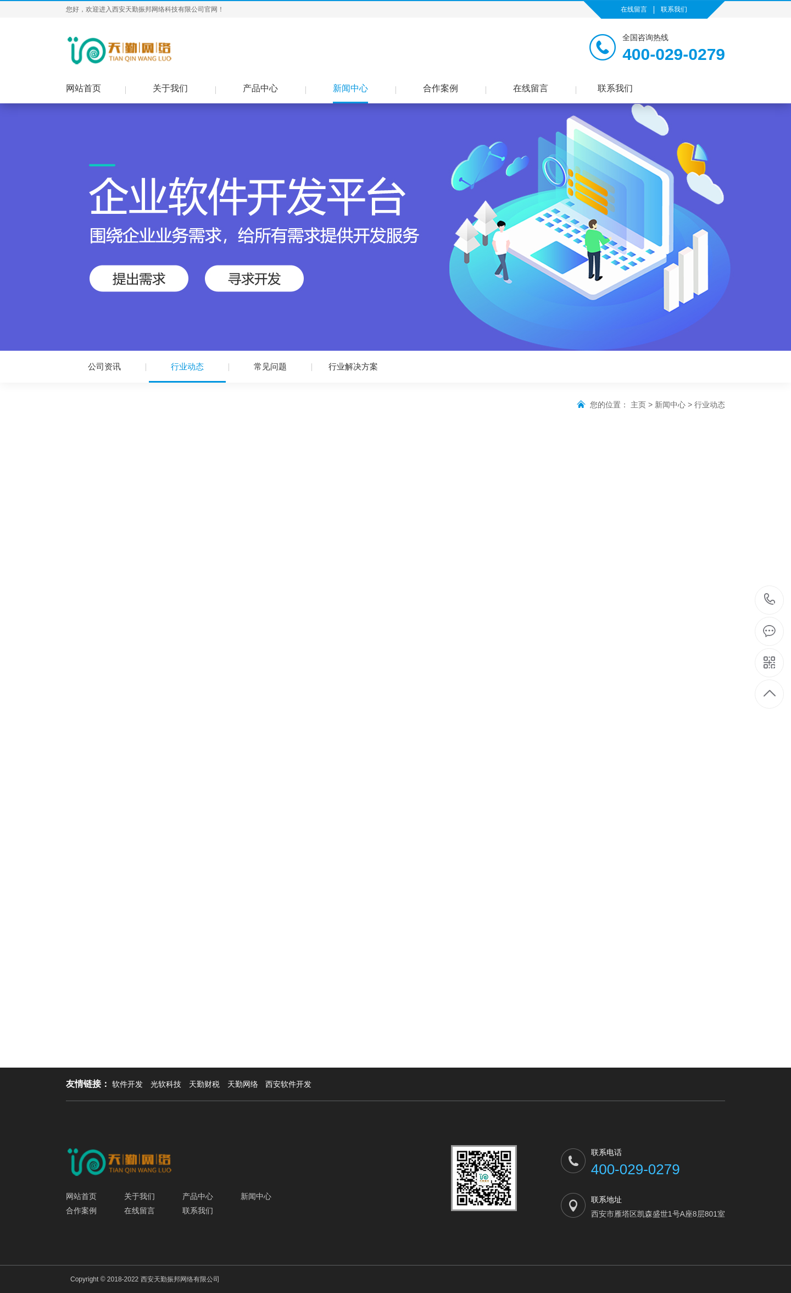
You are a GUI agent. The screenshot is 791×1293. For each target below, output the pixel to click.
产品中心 (260, 88)
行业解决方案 (353, 366)
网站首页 (83, 88)
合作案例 (440, 88)
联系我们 (674, 9)
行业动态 (187, 372)
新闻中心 (350, 88)
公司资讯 (104, 366)
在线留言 (634, 9)
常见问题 (270, 366)
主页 (638, 404)
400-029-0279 (769, 600)
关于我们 (170, 88)
